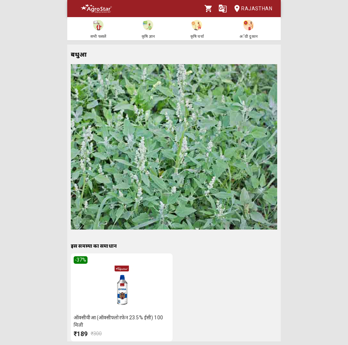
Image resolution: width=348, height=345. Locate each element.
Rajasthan (251, 8)
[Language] (223, 8)
